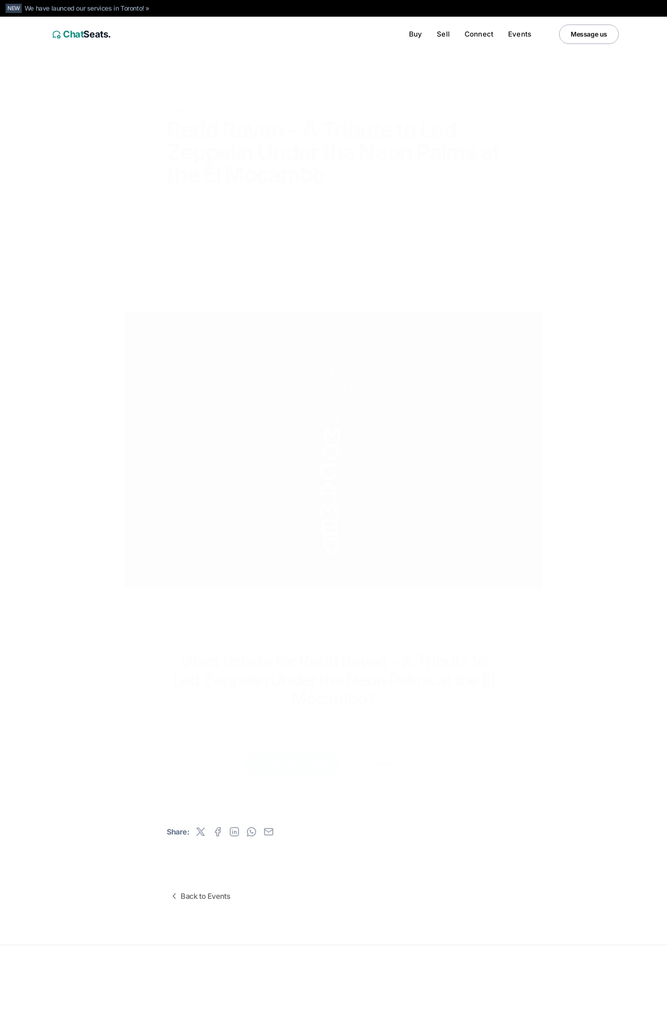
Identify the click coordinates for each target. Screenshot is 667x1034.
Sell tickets (385, 757)
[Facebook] (609, 1021)
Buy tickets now (294, 757)
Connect (479, 34)
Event (180, 95)
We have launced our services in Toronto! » (87, 8)
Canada (107, 1021)
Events (519, 34)
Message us (589, 34)
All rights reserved (74, 985)
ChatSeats (70, 970)
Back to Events (200, 896)
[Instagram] (591, 1021)
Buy (415, 34)
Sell (443, 34)
